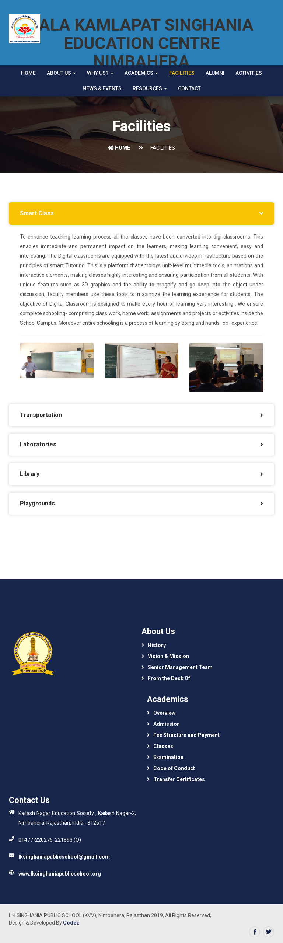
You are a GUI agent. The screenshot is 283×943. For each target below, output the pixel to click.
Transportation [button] (41, 414)
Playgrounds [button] (37, 503)
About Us (61, 73)
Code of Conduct (174, 768)
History (157, 645)
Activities (248, 73)
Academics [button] (141, 73)
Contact (189, 88)
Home (28, 73)
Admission (166, 724)
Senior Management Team (180, 667)
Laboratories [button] (38, 444)
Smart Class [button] (37, 213)
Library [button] (29, 473)
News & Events (102, 88)
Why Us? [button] (100, 73)
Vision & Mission (168, 656)
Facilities (182, 73)
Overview (164, 713)
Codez (71, 923)
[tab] (141, 213)
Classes (163, 746)
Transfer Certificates (179, 779)
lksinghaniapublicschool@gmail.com (64, 857)
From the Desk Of (169, 678)
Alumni (215, 73)
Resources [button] (150, 88)
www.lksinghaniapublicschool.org (59, 874)
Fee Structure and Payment (186, 735)
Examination (168, 757)
